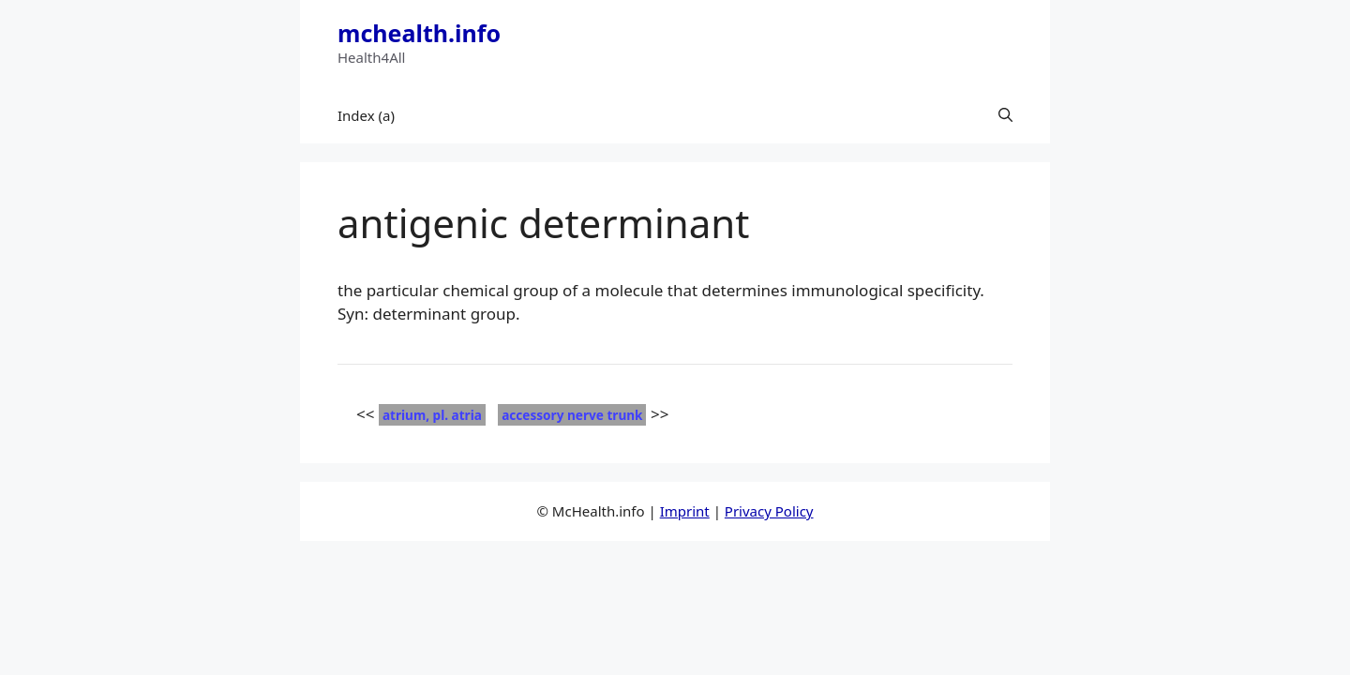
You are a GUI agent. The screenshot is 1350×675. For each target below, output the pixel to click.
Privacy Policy (769, 511)
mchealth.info (419, 33)
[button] (1005, 115)
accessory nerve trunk (572, 415)
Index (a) (366, 115)
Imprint (685, 511)
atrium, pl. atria (432, 415)
